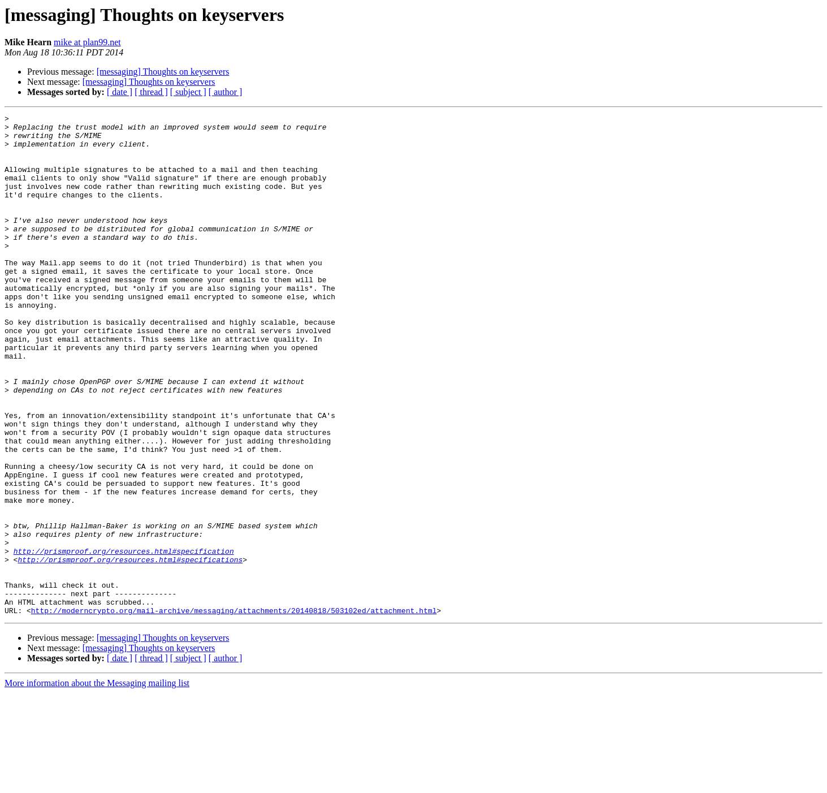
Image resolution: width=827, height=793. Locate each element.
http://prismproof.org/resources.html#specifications (130, 649)
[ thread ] (151, 92)
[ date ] (119, 92)
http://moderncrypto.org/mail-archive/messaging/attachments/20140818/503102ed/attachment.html (234, 710)
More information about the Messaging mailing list (97, 783)
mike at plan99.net (87, 42)
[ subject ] (188, 92)
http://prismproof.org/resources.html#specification (124, 639)
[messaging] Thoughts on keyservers (163, 71)
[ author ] (226, 92)
